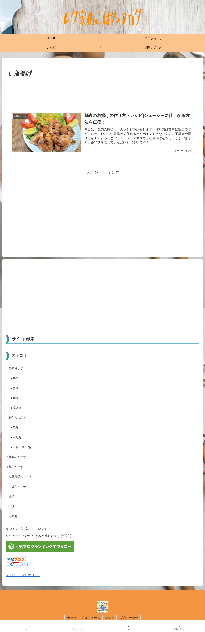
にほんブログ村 (17, 564)
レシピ (110, 618)
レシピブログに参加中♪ (23, 575)
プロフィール (90, 618)
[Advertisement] (102, 91)
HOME (71, 618)
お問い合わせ (129, 618)
